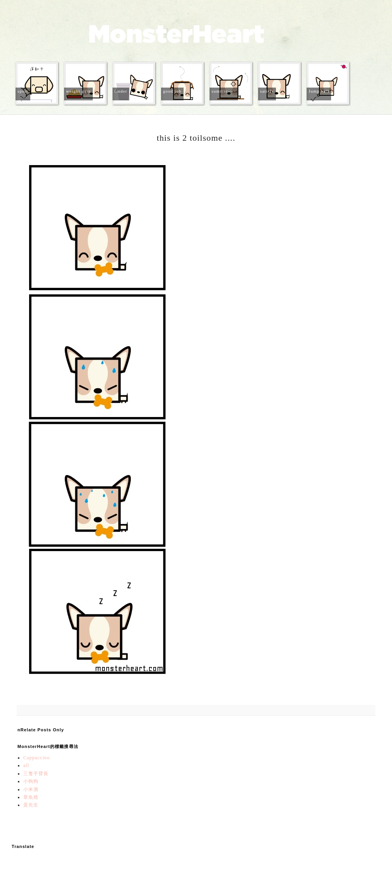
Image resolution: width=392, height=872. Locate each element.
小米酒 (30, 789)
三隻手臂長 (36, 773)
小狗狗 (30, 781)
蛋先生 (30, 805)
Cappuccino (36, 757)
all (26, 765)
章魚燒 (30, 797)
